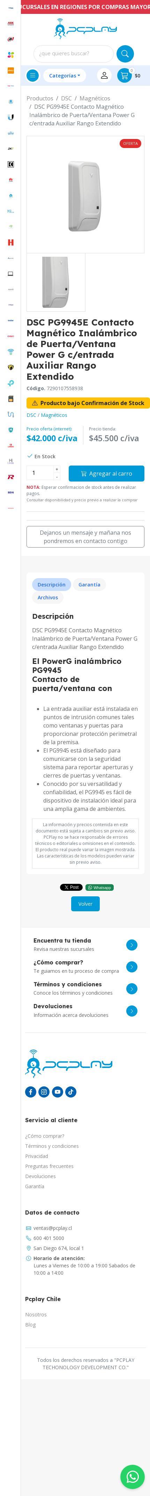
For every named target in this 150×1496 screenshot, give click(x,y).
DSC (66, 98)
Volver (85, 904)
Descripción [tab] (52, 584)
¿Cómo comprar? (44, 1136)
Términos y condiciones (52, 1146)
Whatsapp (99, 887)
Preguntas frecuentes (49, 1166)
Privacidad (36, 1156)
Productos (40, 98)
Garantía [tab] (89, 584)
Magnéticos (95, 98)
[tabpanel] (85, 712)
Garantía (34, 1186)
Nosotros (36, 1314)
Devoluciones (40, 1176)
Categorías (62, 75)
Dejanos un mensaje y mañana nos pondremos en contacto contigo (85, 537)
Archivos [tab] (48, 597)
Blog (30, 1324)
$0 (128, 75)
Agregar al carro (106, 473)
